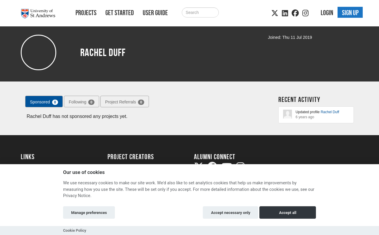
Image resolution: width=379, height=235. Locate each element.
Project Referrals (124, 102)
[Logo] (40, 13)
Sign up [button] (350, 13)
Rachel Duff (330, 112)
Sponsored (44, 102)
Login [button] (327, 13)
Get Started (119, 13)
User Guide (155, 13)
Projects (86, 13)
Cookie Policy (74, 230)
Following (81, 102)
